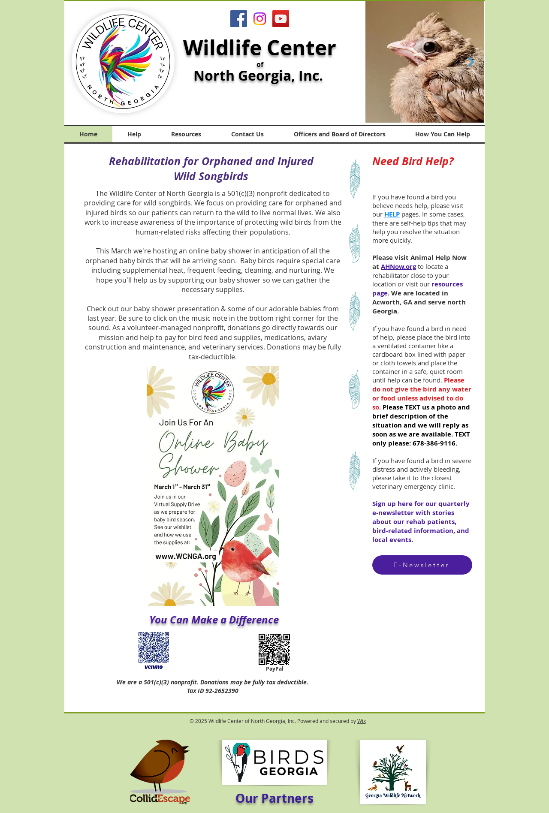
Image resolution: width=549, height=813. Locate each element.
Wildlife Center (259, 47)
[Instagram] (259, 18)
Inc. (312, 75)
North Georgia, (246, 75)
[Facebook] (238, 18)
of (259, 64)
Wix (361, 720)
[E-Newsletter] (422, 565)
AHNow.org (398, 266)
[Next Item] (471, 61)
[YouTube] (280, 18)
